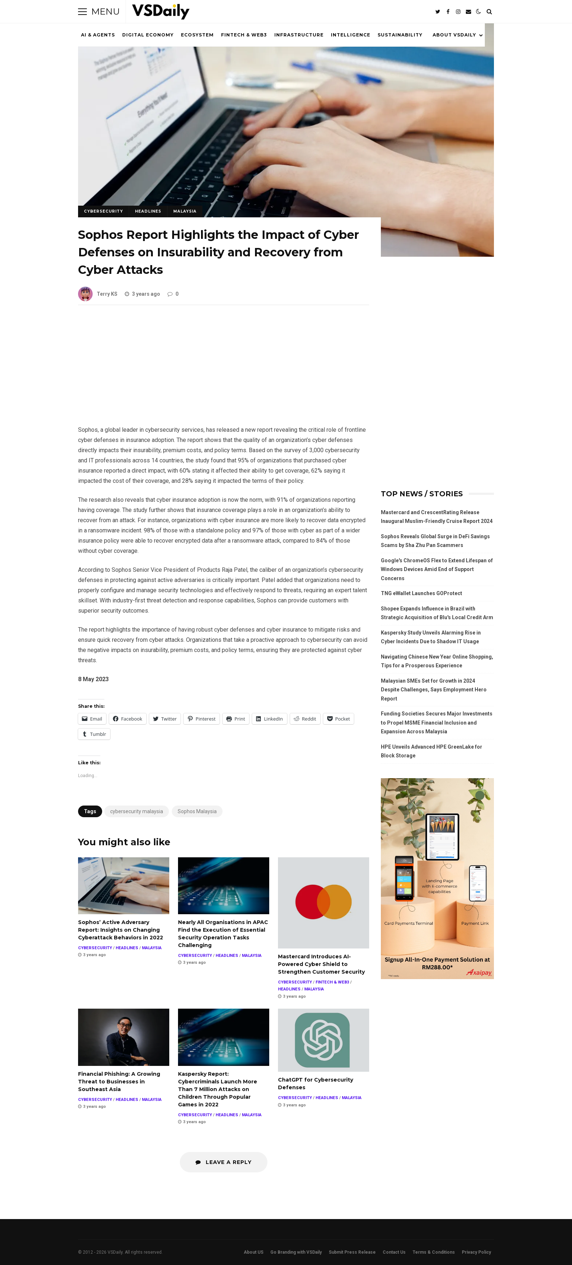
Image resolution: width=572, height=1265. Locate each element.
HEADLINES (148, 211)
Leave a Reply (224, 1162)
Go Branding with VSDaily (296, 1252)
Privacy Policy (476, 1252)
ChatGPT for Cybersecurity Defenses (323, 1040)
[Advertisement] (223, 371)
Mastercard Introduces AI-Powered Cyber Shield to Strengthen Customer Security (323, 902)
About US (253, 1252)
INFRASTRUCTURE (299, 35)
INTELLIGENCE (350, 35)
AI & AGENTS (98, 35)
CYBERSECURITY (103, 211)
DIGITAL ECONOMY (148, 35)
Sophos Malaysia (197, 811)
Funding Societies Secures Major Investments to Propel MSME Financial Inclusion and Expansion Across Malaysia (436, 722)
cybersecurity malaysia (136, 811)
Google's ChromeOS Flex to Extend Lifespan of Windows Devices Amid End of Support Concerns (437, 569)
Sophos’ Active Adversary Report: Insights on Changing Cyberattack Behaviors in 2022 (123, 885)
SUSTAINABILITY (400, 35)
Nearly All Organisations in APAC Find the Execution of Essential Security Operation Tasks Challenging (223, 885)
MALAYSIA (185, 211)
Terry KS (97, 294)
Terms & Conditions (434, 1252)
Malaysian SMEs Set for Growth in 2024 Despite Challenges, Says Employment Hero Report (434, 690)
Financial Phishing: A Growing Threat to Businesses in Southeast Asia (123, 1037)
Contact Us (394, 1252)
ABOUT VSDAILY (454, 35)
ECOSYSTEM (197, 35)
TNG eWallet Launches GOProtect (421, 593)
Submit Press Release (352, 1252)
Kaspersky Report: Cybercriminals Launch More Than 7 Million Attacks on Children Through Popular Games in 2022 (223, 1037)
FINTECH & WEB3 (244, 35)
